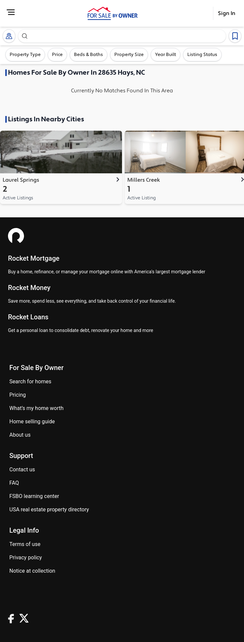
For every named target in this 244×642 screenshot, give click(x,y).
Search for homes (30, 381)
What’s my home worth (36, 408)
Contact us (22, 469)
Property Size (129, 55)
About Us (20, 435)
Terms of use (24, 544)
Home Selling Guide (32, 421)
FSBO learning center (34, 496)
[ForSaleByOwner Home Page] (113, 13)
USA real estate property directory (49, 509)
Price (57, 55)
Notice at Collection (32, 571)
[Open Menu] (11, 12)
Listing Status (202, 55)
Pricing (17, 395)
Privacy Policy (25, 557)
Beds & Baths (88, 55)
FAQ (14, 483)
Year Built (165, 55)
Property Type (25, 55)
